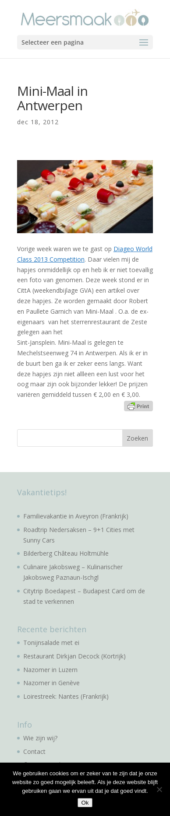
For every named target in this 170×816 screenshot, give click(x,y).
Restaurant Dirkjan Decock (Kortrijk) (74, 656)
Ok (85, 802)
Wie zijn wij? (40, 738)
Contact (34, 751)
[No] (159, 789)
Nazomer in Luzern (50, 669)
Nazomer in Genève (51, 683)
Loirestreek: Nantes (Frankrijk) (66, 696)
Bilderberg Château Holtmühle (66, 553)
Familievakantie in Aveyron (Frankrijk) (75, 516)
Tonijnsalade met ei (51, 642)
